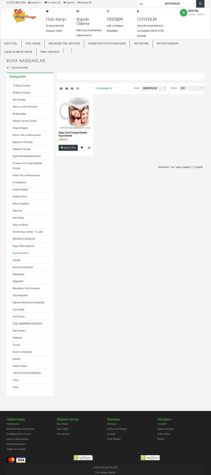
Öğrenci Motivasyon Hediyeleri (29, 302)
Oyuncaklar (19, 309)
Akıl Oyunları (19, 99)
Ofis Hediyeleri (20, 295)
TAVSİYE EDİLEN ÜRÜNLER (27, 373)
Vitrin (15, 387)
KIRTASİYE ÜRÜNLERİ (24, 239)
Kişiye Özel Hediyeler (24, 246)
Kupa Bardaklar (20, 67)
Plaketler (17, 337)
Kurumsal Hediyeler (23, 267)
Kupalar (17, 260)
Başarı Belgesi (20, 128)
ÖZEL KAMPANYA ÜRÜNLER (27, 323)
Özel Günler (19, 316)
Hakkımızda (13, 424)
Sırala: (137, 88)
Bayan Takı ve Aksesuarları (27, 135)
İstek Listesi (163, 434)
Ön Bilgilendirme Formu (19, 434)
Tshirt (16, 380)
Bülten (160, 439)
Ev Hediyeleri (19, 182)
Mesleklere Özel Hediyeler (26, 288)
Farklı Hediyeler (21, 189)
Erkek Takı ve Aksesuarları (26, 175)
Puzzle (16, 345)
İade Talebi (62, 429)
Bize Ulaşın (62, 424)
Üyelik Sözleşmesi (16, 444)
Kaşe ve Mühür (20, 224)
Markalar (112, 424)
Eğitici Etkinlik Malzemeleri (27, 156)
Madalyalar (18, 274)
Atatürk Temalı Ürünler (25, 121)
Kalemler (17, 210)
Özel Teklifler (114, 439)
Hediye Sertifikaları (117, 429)
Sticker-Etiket (20, 366)
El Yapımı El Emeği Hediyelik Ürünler (27, 166)
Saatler (16, 359)
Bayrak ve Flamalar (23, 142)
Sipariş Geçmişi (165, 429)
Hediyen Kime (20, 196)
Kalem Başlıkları (21, 203)
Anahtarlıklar (19, 113)
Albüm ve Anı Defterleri (25, 106)
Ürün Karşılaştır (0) (104, 88)
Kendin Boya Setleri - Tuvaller (28, 232)
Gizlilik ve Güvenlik (16, 449)
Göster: (174, 88)
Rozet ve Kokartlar (22, 352)
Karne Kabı (18, 217)
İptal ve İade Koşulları (18, 439)
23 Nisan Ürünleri (22, 92)
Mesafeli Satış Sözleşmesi (21, 429)
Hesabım (162, 424)
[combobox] (180, 4)
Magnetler (18, 281)
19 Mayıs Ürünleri (22, 85)
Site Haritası (63, 434)
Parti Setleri (19, 330)
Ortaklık (111, 434)
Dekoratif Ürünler (22, 149)
